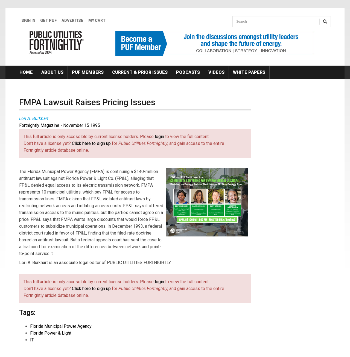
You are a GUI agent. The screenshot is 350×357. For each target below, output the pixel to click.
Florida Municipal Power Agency (61, 326)
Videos (216, 72)
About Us (52, 72)
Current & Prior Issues (140, 72)
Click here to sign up (91, 143)
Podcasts (188, 72)
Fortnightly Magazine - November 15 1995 (59, 125)
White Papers (249, 72)
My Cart (97, 20)
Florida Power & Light (50, 333)
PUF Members (88, 72)
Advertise (72, 20)
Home (26, 72)
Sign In (28, 20)
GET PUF (48, 20)
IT (32, 340)
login (159, 136)
